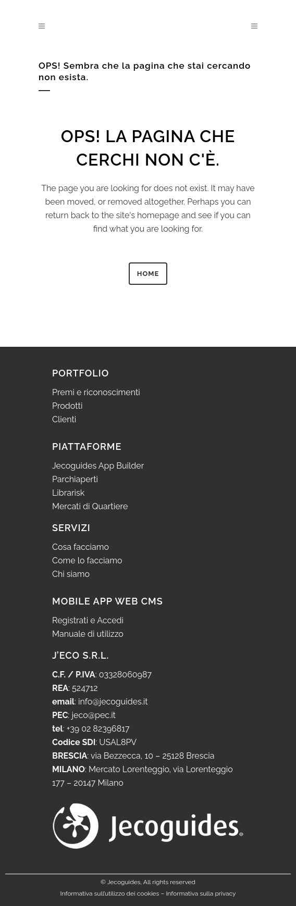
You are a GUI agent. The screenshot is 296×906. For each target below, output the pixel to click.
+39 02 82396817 (98, 729)
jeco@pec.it (93, 715)
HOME (148, 274)
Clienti (64, 419)
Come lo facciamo (87, 560)
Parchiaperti (75, 479)
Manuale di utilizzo (88, 634)
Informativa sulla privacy (201, 893)
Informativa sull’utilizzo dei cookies (109, 893)
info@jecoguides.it (113, 702)
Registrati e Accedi (88, 620)
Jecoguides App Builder (98, 466)
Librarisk (68, 493)
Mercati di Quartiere (90, 506)
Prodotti (67, 406)
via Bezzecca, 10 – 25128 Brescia (151, 756)
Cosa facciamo (80, 547)
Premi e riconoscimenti (96, 392)
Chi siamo (71, 574)
